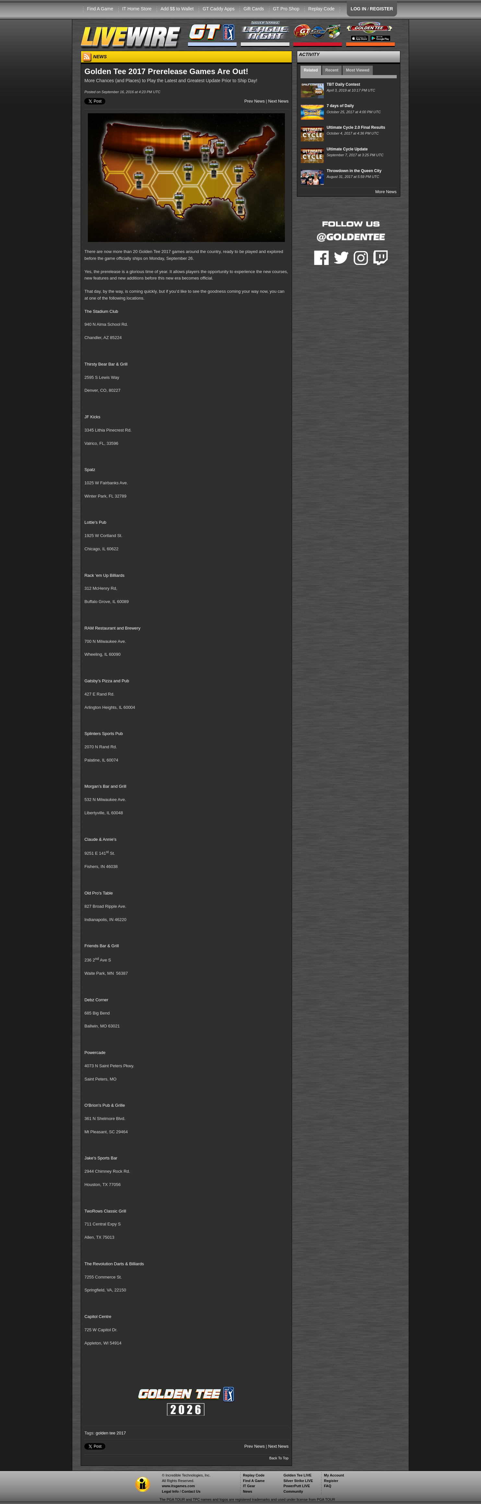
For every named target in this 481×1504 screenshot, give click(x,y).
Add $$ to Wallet (177, 8)
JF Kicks (92, 416)
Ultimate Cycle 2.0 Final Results (356, 127)
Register (331, 1481)
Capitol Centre (97, 1316)
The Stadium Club (101, 311)
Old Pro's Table (98, 893)
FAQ (327, 1486)
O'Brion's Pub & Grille (104, 1105)
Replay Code (321, 8)
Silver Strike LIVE (298, 1481)
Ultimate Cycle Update (347, 149)
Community (293, 1491)
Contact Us (191, 1491)
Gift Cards (253, 8)
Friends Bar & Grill (101, 945)
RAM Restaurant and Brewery (112, 628)
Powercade (94, 1052)
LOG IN (358, 8)
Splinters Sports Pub (103, 733)
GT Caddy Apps (219, 8)
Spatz (89, 469)
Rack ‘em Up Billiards (104, 575)
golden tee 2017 (111, 1433)
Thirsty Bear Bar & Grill (105, 364)
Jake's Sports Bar (100, 1158)
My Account (334, 1475)
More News (386, 191)
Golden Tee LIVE (297, 1475)
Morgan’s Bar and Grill (105, 786)
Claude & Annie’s (100, 839)
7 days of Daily (340, 106)
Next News (278, 101)
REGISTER (381, 8)
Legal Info (170, 1491)
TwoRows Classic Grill (105, 1211)
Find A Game (100, 8)
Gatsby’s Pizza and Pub (106, 680)
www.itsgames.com (178, 1486)
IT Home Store (137, 8)
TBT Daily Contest (343, 84)
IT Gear (249, 1486)
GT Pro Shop (286, 8)
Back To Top (279, 1458)
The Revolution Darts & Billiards (114, 1263)
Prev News (254, 101)
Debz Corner (96, 999)
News (247, 1491)
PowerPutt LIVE (296, 1486)
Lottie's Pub (95, 522)
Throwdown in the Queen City (354, 171)
